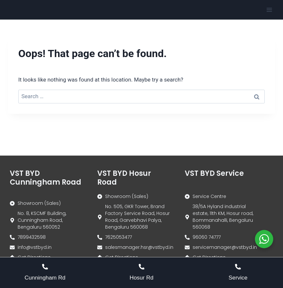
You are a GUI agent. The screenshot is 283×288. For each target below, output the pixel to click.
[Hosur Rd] (142, 266)
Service (238, 277)
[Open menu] (269, 10)
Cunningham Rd (45, 277)
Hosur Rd (141, 277)
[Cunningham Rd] (45, 266)
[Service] (238, 266)
